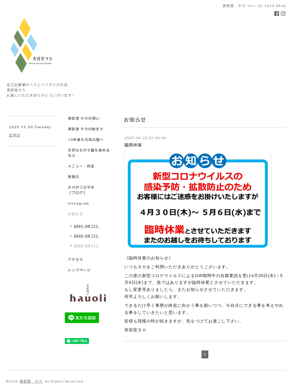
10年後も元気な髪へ (86, 139)
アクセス (75, 259)
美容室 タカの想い (84, 118)
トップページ (79, 270)
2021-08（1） (86, 226)
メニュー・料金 (81, 166)
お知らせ (75, 213)
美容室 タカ (30, 381)
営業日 (73, 176)
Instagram (78, 203)
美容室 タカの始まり (85, 128)
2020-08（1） (86, 235)
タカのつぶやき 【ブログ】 (89, 190)
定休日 (14, 135)
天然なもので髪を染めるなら (89, 153)
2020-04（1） (86, 245)
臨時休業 (133, 145)
